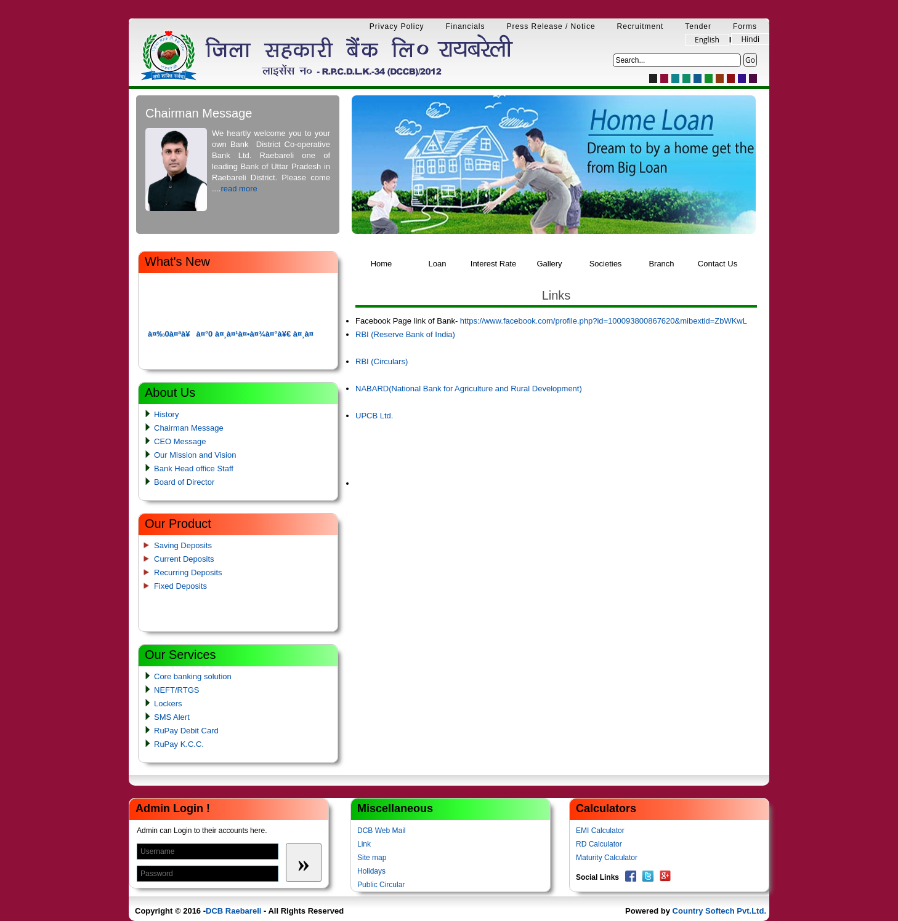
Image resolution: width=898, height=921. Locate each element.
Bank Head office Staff (193, 468)
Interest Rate (493, 263)
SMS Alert (172, 717)
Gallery (549, 263)
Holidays (371, 871)
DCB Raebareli (233, 910)
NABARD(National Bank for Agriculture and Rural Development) (468, 388)
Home (381, 263)
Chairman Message (189, 428)
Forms (745, 26)
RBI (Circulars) (381, 361)
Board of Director (184, 482)
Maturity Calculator (606, 857)
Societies (605, 263)
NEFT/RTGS (176, 690)
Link (364, 844)
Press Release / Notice (551, 26)
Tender (698, 26)
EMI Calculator (600, 830)
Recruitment (640, 26)
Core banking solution (193, 676)
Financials (465, 26)
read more (238, 188)
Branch (661, 263)
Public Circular (381, 884)
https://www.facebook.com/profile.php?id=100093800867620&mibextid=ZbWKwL (603, 320)
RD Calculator (599, 844)
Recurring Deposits (188, 572)
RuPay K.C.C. (179, 744)
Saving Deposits (183, 545)
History (166, 414)
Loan (438, 263)
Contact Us (717, 263)
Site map (371, 857)
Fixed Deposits (180, 586)
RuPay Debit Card (186, 730)
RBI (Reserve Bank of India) (405, 334)
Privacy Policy (397, 26)
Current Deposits (184, 559)
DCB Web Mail (381, 830)
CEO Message (180, 441)
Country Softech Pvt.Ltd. (719, 910)
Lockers (168, 703)
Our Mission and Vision (195, 455)
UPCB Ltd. (374, 415)
